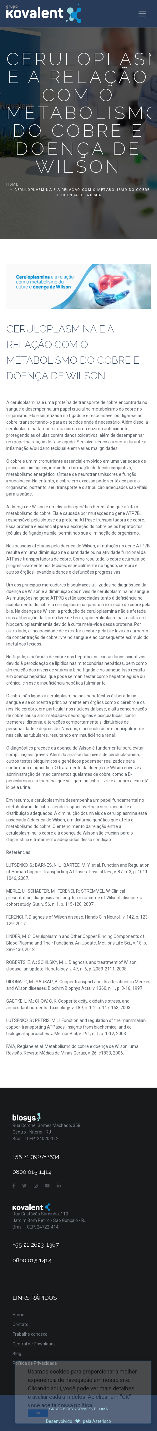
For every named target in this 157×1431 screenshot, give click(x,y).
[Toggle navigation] (142, 13)
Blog (17, 1353)
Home (12, 184)
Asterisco (101, 1421)
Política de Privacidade (35, 1363)
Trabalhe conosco (30, 1334)
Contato (20, 1324)
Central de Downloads (34, 1343)
